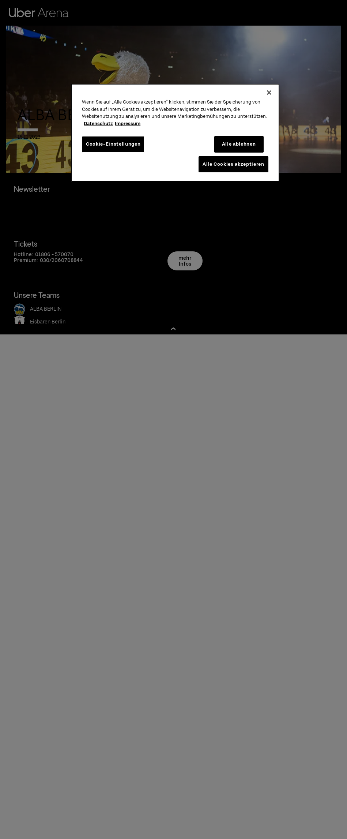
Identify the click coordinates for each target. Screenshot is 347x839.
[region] (175, 132)
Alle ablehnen (239, 144)
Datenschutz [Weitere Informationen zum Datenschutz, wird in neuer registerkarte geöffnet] (98, 123)
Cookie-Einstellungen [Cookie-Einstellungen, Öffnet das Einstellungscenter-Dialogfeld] (113, 144)
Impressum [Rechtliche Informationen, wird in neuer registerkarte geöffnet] (127, 123)
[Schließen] (269, 93)
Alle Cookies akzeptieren (233, 164)
